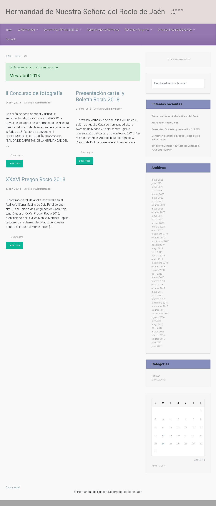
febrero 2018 (158, 281)
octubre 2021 (158, 205)
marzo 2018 (158, 277)
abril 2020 (157, 219)
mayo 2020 (157, 216)
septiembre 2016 (160, 313)
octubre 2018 (158, 266)
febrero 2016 (158, 335)
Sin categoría (17, 155)
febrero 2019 (158, 255)
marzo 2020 (158, 223)
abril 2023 (157, 190)
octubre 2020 (158, 212)
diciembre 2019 (160, 234)
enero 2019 (157, 259)
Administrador (43, 102)
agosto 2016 (158, 317)
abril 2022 (157, 201)
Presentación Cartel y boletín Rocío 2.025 (176, 129)
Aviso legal (13, 487)
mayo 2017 (157, 291)
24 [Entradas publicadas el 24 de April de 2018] (163, 443)
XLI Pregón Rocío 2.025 (165, 122)
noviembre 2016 (160, 306)
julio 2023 (156, 183)
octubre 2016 (158, 310)
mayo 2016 (157, 324)
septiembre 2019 (160, 241)
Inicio (8, 56)
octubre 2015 (158, 338)
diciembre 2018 (160, 262)
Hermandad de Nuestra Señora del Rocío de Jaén (85, 11)
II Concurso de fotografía (34, 93)
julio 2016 (156, 320)
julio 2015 (156, 342)
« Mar (155, 465)
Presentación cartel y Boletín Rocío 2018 (100, 96)
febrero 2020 (158, 226)
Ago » (162, 465)
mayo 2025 (157, 179)
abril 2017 (157, 295)
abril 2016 (157, 328)
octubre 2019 (158, 237)
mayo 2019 (157, 248)
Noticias (156, 376)
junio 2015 (157, 346)
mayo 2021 (157, 208)
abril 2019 (157, 252)
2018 (17, 56)
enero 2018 (157, 284)
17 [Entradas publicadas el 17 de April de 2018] (163, 435)
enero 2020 (157, 230)
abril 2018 (157, 273)
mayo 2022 (157, 197)
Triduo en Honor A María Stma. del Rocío (175, 116)
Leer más (14, 163)
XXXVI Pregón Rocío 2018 (35, 179)
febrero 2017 (158, 299)
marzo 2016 (158, 331)
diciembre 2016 (160, 302)
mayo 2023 (157, 187)
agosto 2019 (158, 244)
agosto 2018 (158, 270)
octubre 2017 (158, 288)
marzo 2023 (158, 194)
